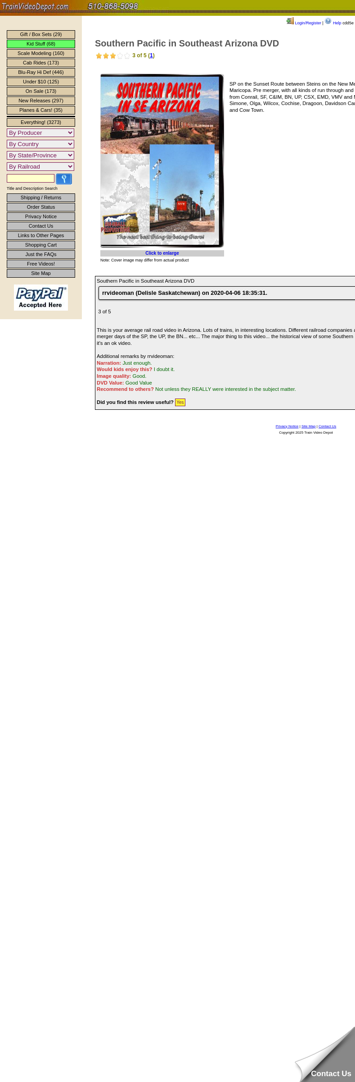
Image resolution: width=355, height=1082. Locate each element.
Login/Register (304, 23)
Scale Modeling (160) (41, 53)
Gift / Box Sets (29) (41, 34)
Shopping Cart (41, 245)
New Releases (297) (40, 100)
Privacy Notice (41, 216)
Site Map (40, 273)
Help (332, 23)
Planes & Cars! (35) (41, 110)
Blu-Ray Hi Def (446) (40, 72)
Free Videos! (41, 263)
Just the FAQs (40, 254)
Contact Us (41, 226)
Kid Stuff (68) (41, 43)
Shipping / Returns (41, 197)
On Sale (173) (41, 91)
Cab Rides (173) (41, 62)
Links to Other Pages (41, 235)
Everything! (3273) (41, 122)
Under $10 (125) (41, 81)
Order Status (41, 207)
